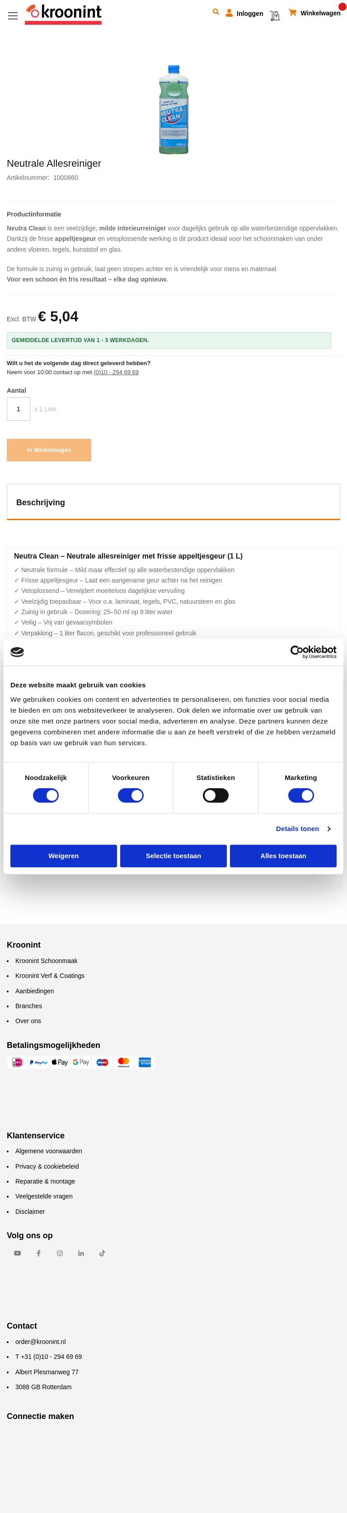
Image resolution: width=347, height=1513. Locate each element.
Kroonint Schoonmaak (46, 960)
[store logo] (63, 15)
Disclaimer (30, 1211)
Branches (28, 1006)
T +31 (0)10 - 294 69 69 (48, 1356)
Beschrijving (40, 502)
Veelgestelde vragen (44, 1196)
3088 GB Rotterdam (43, 1387)
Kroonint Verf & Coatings (49, 975)
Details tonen (297, 828)
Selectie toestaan (174, 856)
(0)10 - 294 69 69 (116, 372)
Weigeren (63, 856)
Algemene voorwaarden (48, 1151)
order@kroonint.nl (40, 1341)
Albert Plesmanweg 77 (47, 1372)
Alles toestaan (283, 856)
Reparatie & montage (45, 1181)
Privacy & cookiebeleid (47, 1166)
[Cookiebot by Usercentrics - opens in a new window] (297, 652)
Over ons (28, 1020)
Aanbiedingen (34, 991)
